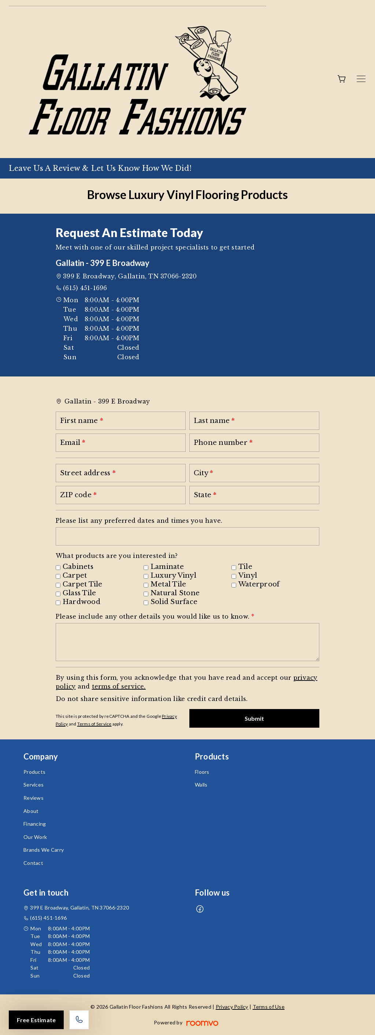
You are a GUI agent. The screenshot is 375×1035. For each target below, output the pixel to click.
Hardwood (81, 602)
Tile (245, 567)
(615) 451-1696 (85, 288)
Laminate (167, 567)
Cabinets (78, 567)
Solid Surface (174, 602)
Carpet (75, 575)
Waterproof (258, 584)
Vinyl (247, 575)
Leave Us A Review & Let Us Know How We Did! (100, 168)
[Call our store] (79, 1019)
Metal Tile (168, 584)
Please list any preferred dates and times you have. (139, 520)
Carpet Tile (83, 584)
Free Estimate (36, 1019)
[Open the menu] (361, 79)
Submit (254, 718)
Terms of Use (269, 1007)
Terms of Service (94, 724)
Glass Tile (79, 593)
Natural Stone (175, 593)
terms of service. (119, 686)
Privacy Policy (232, 1007)
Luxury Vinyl (173, 575)
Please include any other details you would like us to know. (153, 616)
